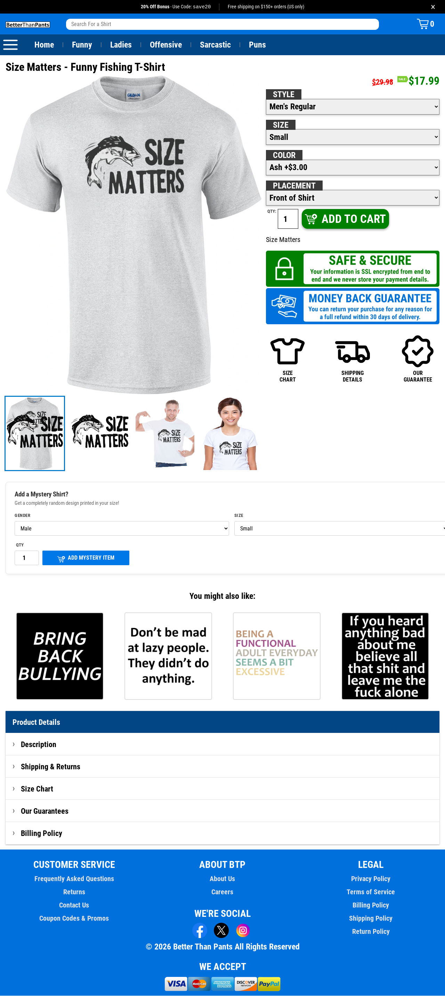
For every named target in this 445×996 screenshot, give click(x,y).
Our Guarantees (45, 811)
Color (284, 155)
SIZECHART (287, 358)
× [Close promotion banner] (433, 6)
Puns (257, 45)
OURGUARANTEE (417, 358)
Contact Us (74, 905)
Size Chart (37, 789)
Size (280, 125)
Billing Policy (41, 833)
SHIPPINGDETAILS (352, 358)
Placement (294, 186)
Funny (82, 45)
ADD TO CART (345, 219)
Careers (222, 892)
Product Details (36, 722)
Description (39, 744)
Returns (74, 892)
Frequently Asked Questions (74, 879)
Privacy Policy (370, 879)
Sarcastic (215, 45)
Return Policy (370, 932)
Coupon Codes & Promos (74, 918)
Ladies (121, 45)
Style (283, 95)
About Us (222, 879)
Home (44, 45)
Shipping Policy (370, 918)
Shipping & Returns (51, 766)
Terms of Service (371, 892)
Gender (23, 515)
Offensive (166, 45)
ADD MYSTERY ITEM (86, 559)
